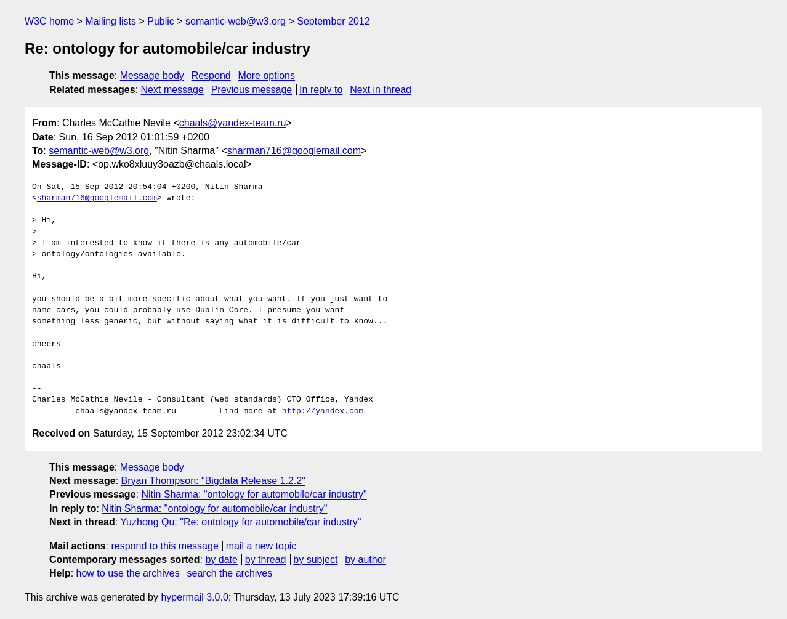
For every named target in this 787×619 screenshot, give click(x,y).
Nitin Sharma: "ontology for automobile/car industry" (253, 494)
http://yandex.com (323, 411)
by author (365, 559)
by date (221, 559)
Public (160, 21)
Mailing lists (110, 21)
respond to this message (164, 546)
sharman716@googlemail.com (294, 150)
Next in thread (380, 89)
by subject (315, 559)
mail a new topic (261, 546)
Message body (152, 75)
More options (267, 75)
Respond (211, 75)
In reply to (320, 89)
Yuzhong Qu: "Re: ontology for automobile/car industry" (240, 522)
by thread (265, 559)
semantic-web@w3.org (235, 21)
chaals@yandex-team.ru (232, 123)
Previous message (252, 89)
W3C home (49, 21)
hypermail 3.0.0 (194, 597)
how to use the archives (128, 573)
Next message (172, 89)
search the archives (230, 573)
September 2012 (333, 21)
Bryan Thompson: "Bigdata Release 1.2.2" (213, 480)
